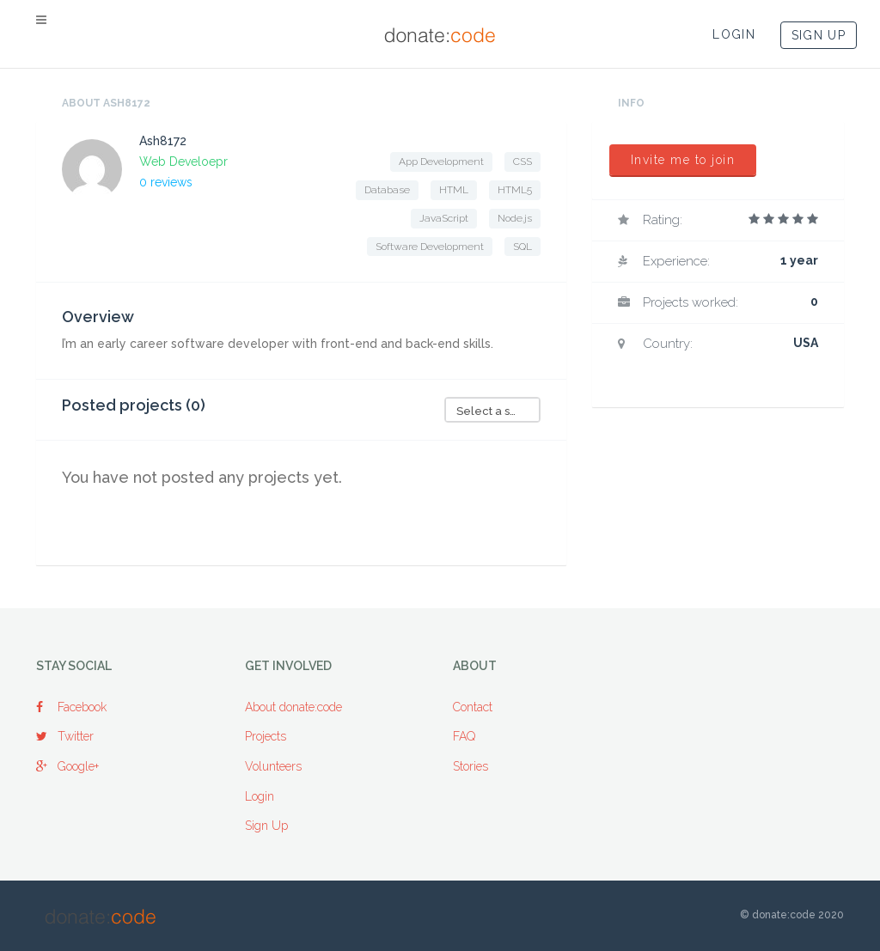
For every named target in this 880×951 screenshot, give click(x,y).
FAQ (464, 736)
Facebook (71, 707)
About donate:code (293, 707)
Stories (470, 766)
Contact (472, 707)
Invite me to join (683, 160)
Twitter (65, 736)
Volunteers (273, 766)
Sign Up (266, 825)
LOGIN (733, 34)
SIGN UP (818, 35)
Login (259, 796)
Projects (265, 736)
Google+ (67, 766)
